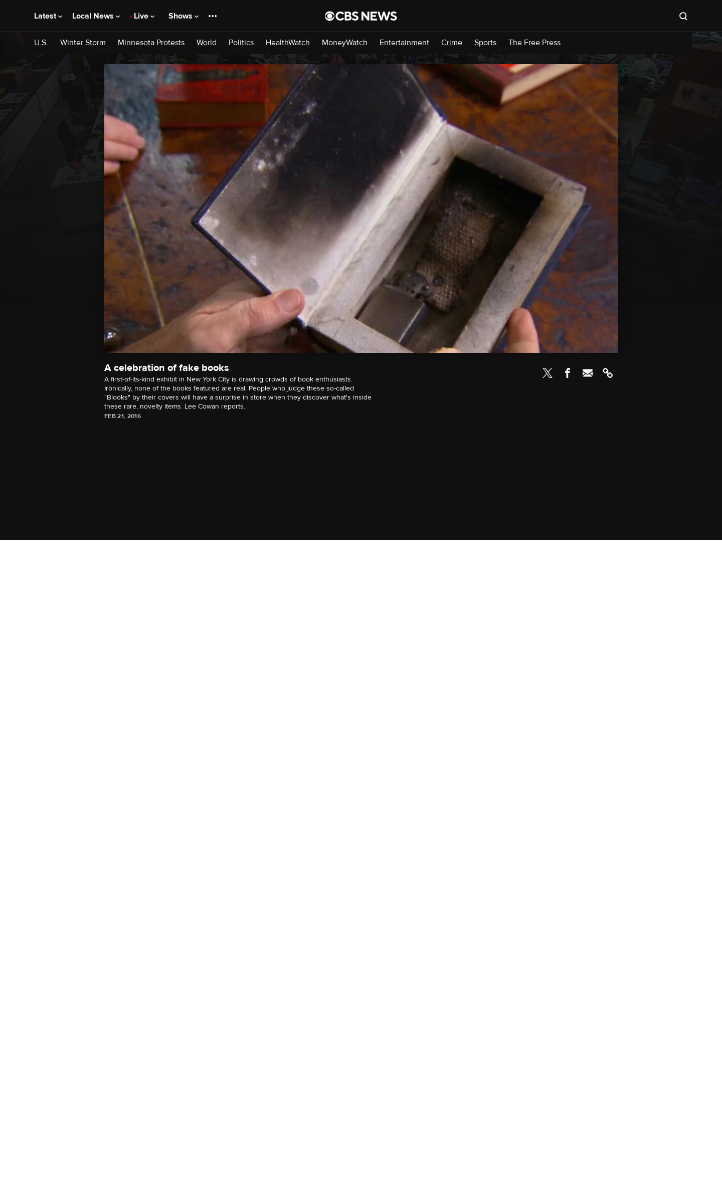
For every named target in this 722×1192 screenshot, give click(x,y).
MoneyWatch (345, 43)
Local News (96, 16)
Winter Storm (83, 43)
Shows (183, 16)
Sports (485, 43)
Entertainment (404, 43)
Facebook (568, 373)
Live (144, 16)
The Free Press (534, 43)
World (207, 43)
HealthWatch (288, 43)
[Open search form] (683, 16)
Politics (241, 43)
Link (608, 373)
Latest (48, 16)
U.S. (41, 43)
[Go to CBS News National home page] (361, 16)
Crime (451, 43)
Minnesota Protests (151, 43)
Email (588, 373)
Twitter (548, 373)
